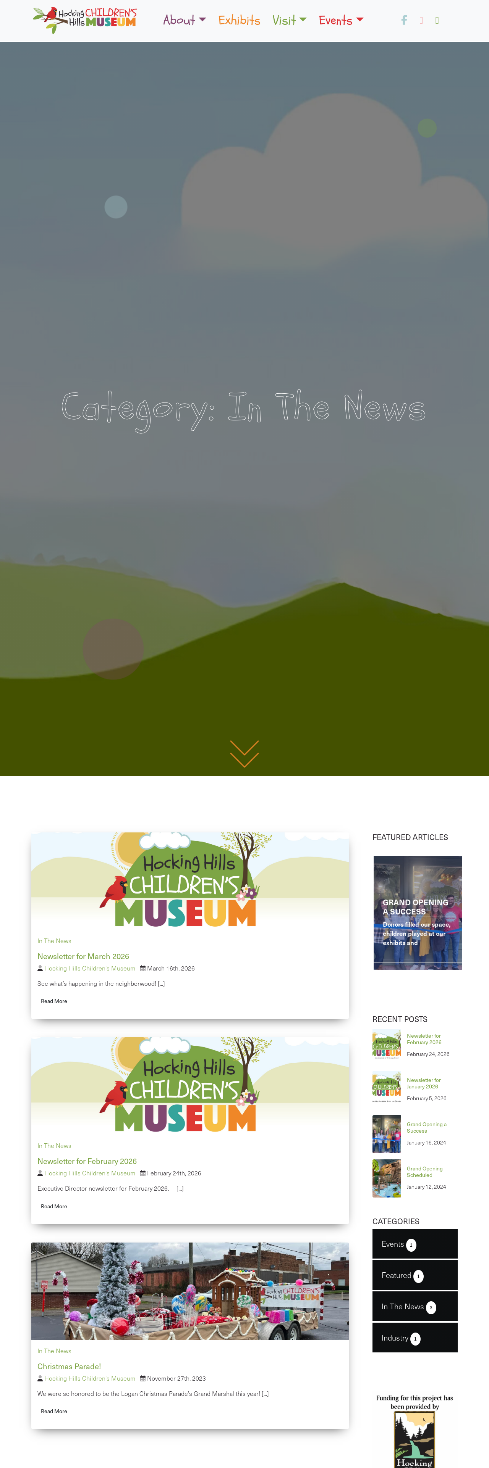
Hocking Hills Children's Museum (90, 968)
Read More (54, 1000)
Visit (284, 20)
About (179, 20)
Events (336, 20)
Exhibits (240, 20)
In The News (54, 941)
